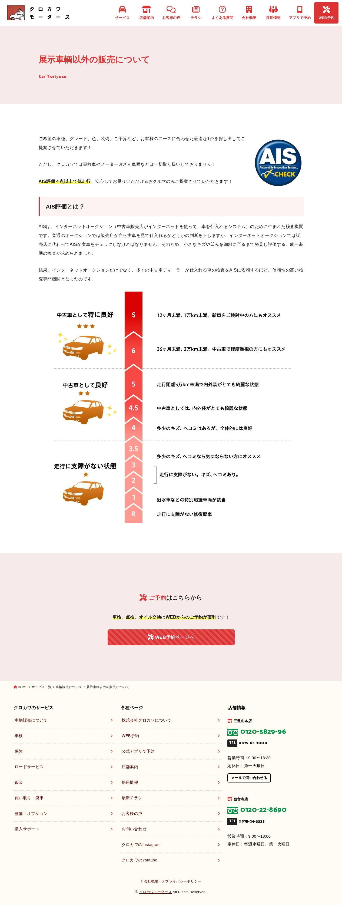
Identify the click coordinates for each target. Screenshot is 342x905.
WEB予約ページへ (171, 637)
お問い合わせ (134, 829)
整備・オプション (31, 813)
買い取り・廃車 (29, 798)
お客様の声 (171, 13)
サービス (122, 13)
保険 (19, 751)
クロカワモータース (155, 892)
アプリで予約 (300, 13)
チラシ (196, 13)
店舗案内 (146, 13)
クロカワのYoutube (139, 860)
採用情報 (273, 13)
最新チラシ (132, 798)
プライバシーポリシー (183, 881)
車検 (19, 736)
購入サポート (27, 829)
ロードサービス (29, 767)
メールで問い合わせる (249, 778)
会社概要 (249, 13)
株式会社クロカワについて (146, 720)
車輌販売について (31, 720)
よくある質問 (222, 13)
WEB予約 (326, 13)
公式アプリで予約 (138, 751)
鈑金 (19, 782)
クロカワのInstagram (141, 845)
